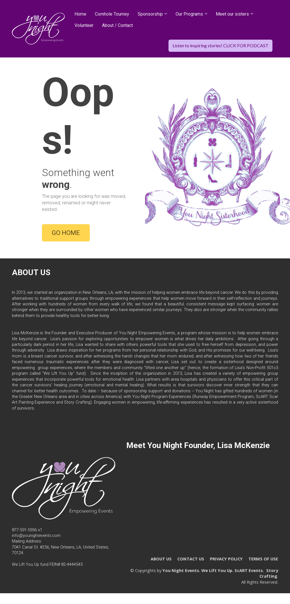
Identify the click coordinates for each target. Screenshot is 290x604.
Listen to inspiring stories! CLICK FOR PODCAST (220, 45)
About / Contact (117, 25)
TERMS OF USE (263, 561)
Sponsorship (150, 14)
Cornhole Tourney (112, 14)
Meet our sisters (232, 14)
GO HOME (66, 234)
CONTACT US (190, 561)
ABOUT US (161, 561)
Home (80, 14)
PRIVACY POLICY (226, 561)
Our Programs (189, 14)
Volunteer (83, 25)
